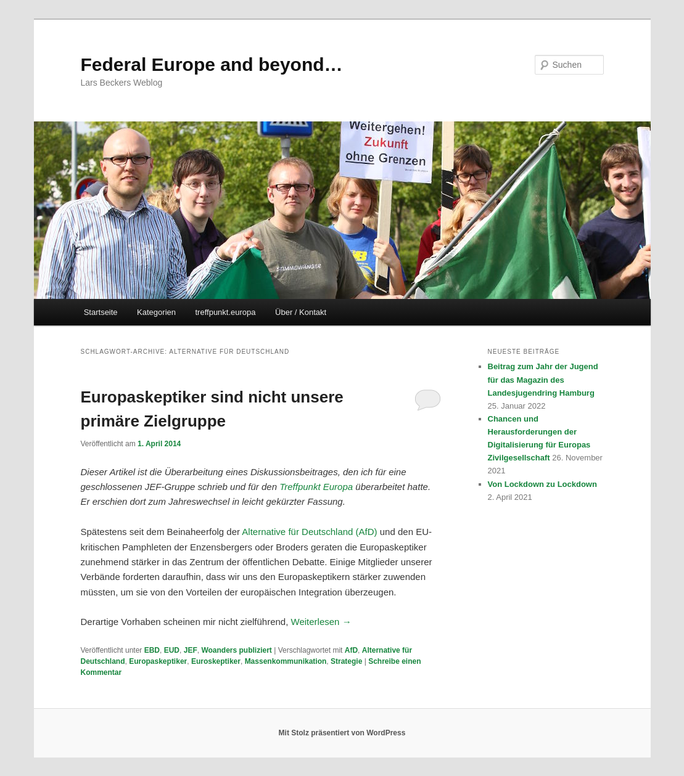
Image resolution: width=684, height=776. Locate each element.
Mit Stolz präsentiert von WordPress (342, 733)
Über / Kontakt (300, 312)
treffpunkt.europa (226, 312)
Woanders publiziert (236, 650)
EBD (152, 650)
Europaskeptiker (158, 661)
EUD (171, 650)
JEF (190, 650)
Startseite (101, 312)
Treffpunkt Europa (316, 486)
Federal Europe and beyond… (212, 64)
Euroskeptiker (216, 661)
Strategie (346, 661)
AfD (351, 650)
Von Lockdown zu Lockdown (542, 484)
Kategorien (156, 312)
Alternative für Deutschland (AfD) (309, 531)
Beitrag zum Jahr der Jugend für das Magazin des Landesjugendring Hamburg (543, 379)
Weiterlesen (321, 621)
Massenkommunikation (286, 661)
